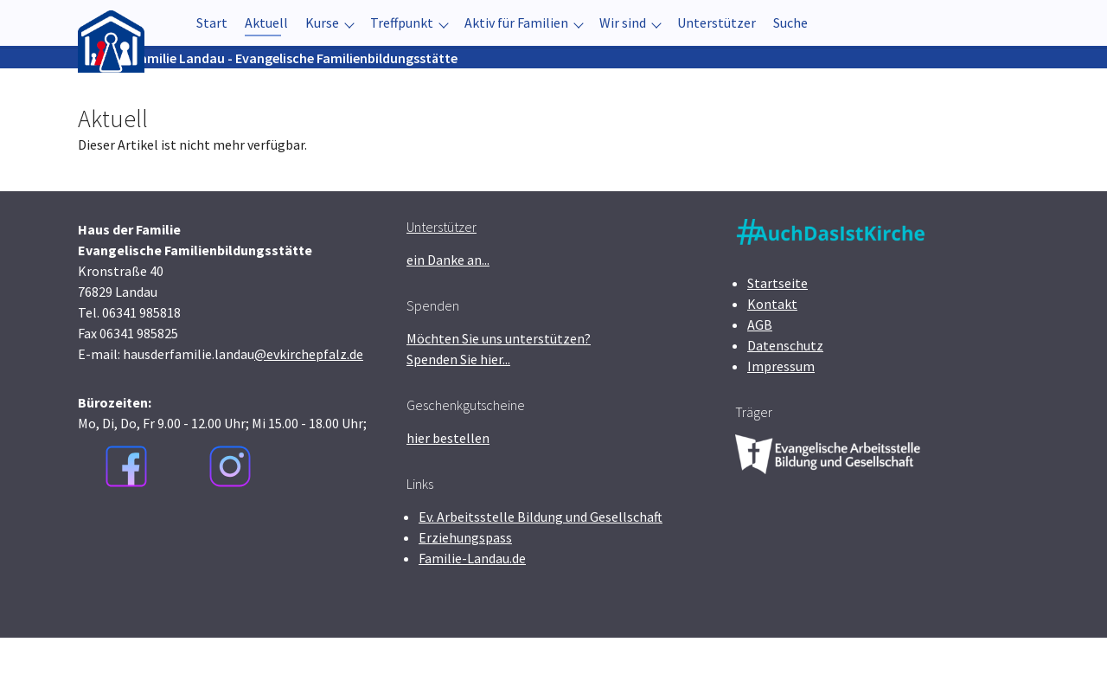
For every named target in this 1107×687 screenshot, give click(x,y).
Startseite (777, 332)
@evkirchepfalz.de (308, 403)
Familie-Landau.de (472, 607)
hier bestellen (448, 487)
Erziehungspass (465, 586)
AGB (759, 373)
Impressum (781, 415)
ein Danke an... (448, 309)
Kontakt (772, 353)
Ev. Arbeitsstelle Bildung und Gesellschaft (540, 566)
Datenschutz (785, 394)
